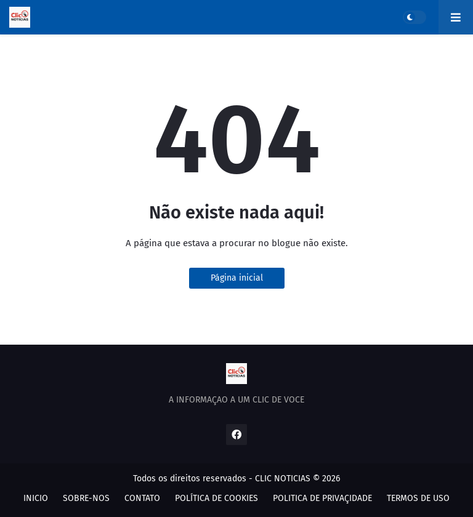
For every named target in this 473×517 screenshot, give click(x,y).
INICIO (35, 498)
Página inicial (237, 278)
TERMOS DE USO (418, 498)
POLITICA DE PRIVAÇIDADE (322, 498)
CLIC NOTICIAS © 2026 (297, 478)
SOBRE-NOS (86, 498)
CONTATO (142, 498)
